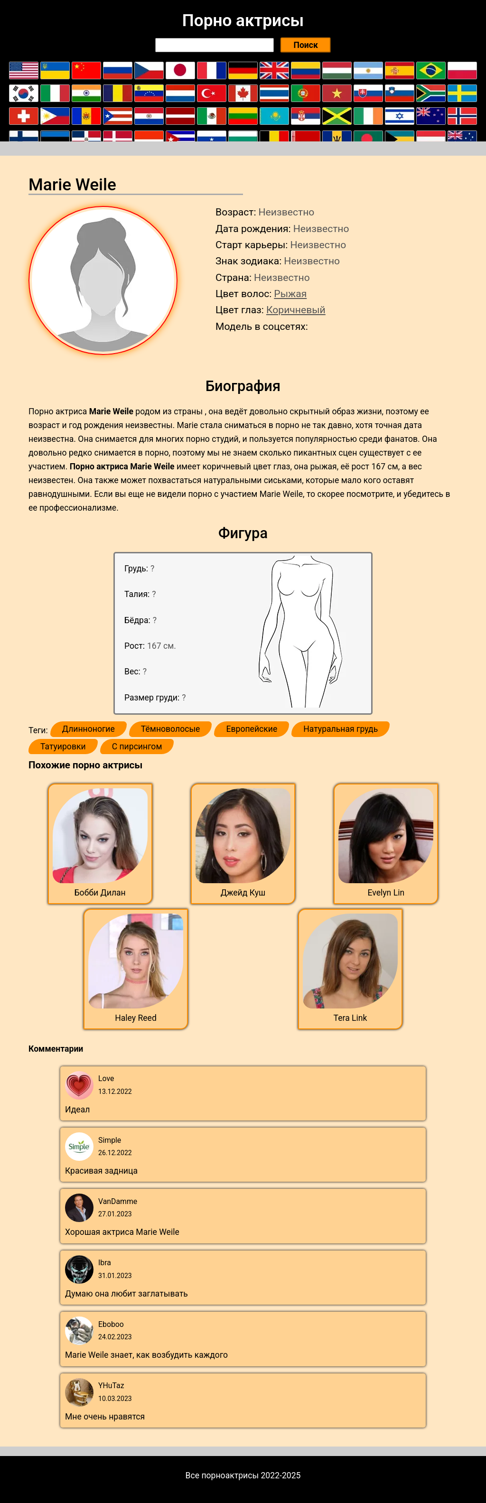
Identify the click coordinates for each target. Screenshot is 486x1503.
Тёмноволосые (170, 729)
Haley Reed (136, 1018)
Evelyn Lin (385, 892)
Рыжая (290, 293)
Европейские (251, 729)
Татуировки (63, 746)
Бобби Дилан (100, 892)
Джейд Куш (243, 892)
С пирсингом (137, 746)
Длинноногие (88, 729)
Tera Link (350, 1018)
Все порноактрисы (222, 1475)
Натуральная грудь (340, 729)
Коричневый (296, 310)
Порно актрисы (243, 20)
